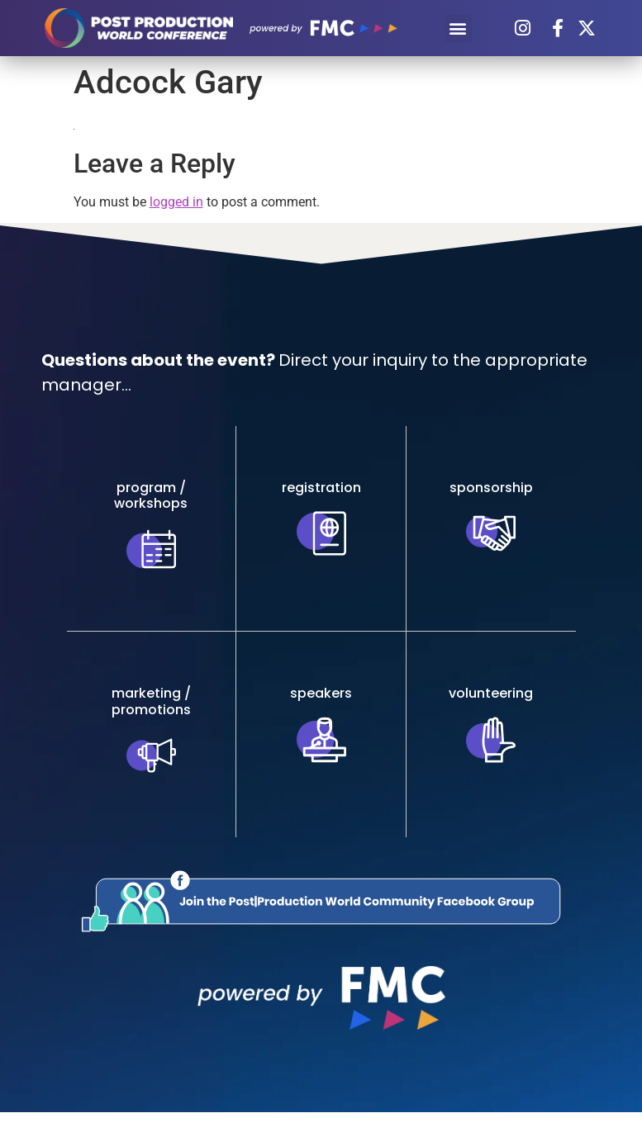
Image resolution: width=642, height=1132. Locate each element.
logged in (176, 202)
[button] (458, 28)
